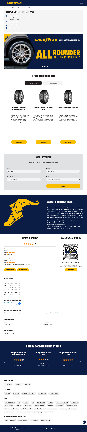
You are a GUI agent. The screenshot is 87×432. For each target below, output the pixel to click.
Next (81, 362)
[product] (63, 179)
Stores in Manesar (45, 420)
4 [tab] (47, 66)
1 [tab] (39, 66)
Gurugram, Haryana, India (10, 304)
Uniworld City (18, 384)
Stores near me (8, 7)
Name (8, 168)
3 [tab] (44, 66)
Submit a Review (10, 269)
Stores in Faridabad (10, 420)
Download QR (71, 269)
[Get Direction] (19, 304)
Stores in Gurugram (23, 420)
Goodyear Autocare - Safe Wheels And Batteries (19, 353)
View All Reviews (23, 269)
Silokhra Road (8, 384)
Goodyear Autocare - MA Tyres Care (68, 353)
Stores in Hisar (34, 420)
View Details (19, 142)
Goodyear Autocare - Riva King (43, 353)
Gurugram (21, 7)
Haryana (15, 7)
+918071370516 (13, 25)
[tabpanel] (43, 51)
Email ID (48, 168)
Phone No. (10, 176)
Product (48, 176)
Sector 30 (27, 384)
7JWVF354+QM (8, 302)
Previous (5, 362)
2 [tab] (42, 66)
